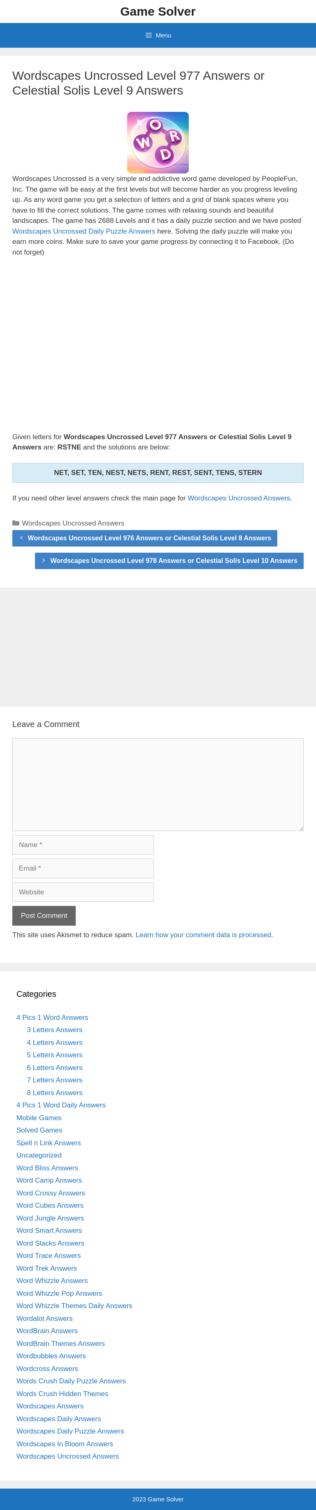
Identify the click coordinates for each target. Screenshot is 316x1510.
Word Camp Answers (49, 1180)
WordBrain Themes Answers (60, 1344)
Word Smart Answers (49, 1230)
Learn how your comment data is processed (204, 935)
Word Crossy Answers (50, 1193)
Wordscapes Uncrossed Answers (239, 498)
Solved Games (39, 1130)
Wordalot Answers (44, 1318)
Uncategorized (39, 1155)
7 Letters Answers (55, 1080)
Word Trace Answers (48, 1256)
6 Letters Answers (55, 1068)
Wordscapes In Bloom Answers (64, 1444)
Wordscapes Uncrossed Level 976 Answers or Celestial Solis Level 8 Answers (150, 538)
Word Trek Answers (46, 1268)
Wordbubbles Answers (51, 1356)
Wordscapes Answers (50, 1406)
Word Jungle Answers (50, 1218)
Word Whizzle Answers (52, 1281)
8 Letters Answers (55, 1093)
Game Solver (157, 11)
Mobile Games (39, 1118)
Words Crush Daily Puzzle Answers (71, 1381)
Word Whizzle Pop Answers (59, 1293)
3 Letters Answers (55, 1030)
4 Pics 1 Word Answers (52, 1017)
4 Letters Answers (55, 1043)
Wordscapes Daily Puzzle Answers (70, 1431)
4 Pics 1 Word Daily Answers (61, 1105)
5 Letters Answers (55, 1055)
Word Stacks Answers (50, 1243)
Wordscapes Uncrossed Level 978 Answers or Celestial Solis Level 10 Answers (173, 560)
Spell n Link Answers (48, 1143)
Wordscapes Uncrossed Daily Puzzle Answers (83, 231)
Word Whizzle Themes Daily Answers (74, 1306)
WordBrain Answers (47, 1331)
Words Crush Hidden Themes (62, 1394)
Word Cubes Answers (50, 1205)
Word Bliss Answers (47, 1168)
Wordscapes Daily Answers (58, 1419)
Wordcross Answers (47, 1369)
